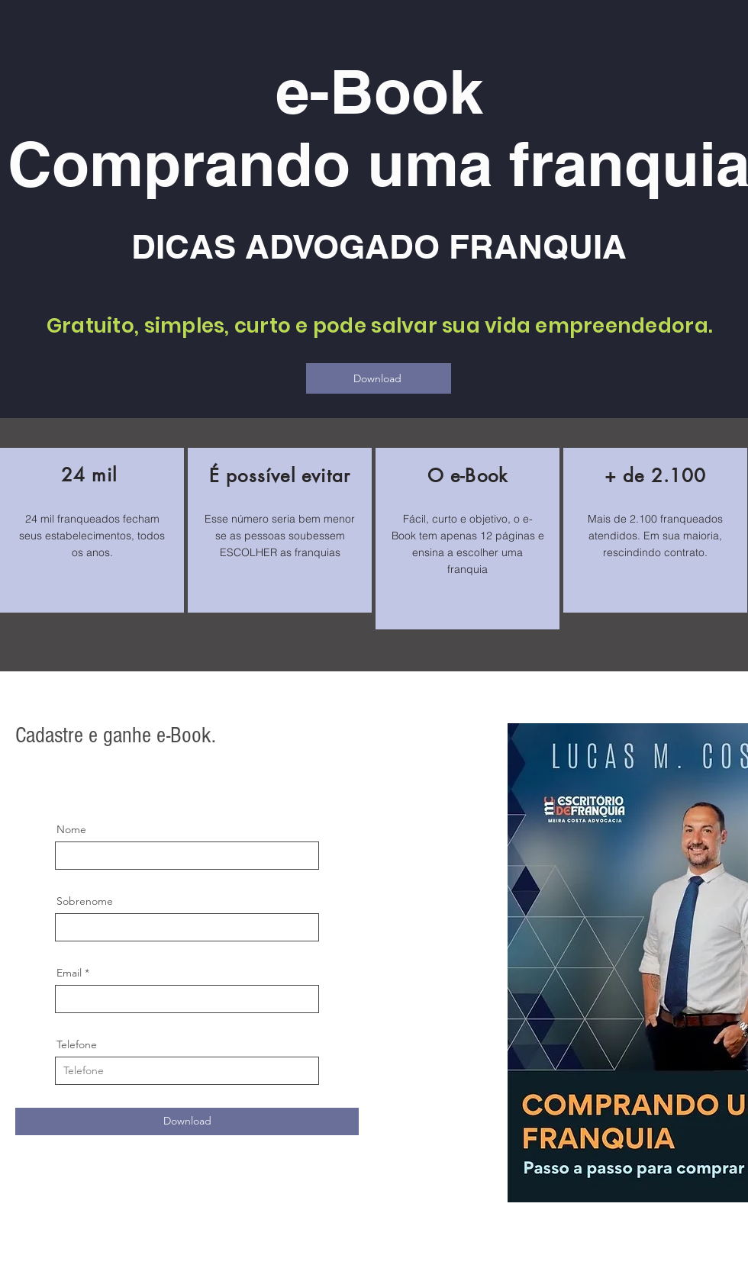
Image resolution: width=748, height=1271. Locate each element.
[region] (92, 530)
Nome (71, 829)
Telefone (76, 1044)
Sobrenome (84, 901)
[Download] (378, 378)
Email (69, 972)
